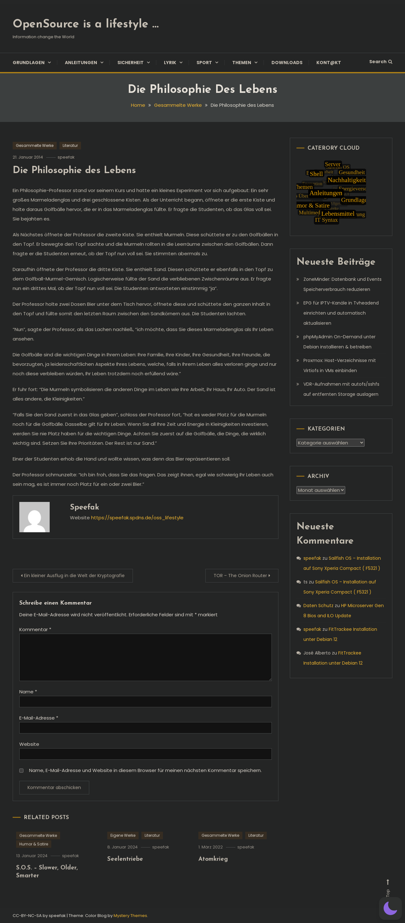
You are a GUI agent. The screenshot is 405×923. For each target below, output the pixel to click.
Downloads (286, 62)
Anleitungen (81, 62)
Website (29, 744)
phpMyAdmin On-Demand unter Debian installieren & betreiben (339, 342)
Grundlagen (29, 62)
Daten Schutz (318, 605)
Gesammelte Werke (34, 145)
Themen (241, 62)
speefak (66, 157)
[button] (390, 908)
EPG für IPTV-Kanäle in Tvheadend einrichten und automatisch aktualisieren (341, 313)
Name (28, 691)
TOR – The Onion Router (240, 575)
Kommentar (35, 629)
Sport (204, 62)
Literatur (70, 145)
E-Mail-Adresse (38, 718)
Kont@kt (328, 62)
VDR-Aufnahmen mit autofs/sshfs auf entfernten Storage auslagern (341, 389)
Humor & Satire (33, 854)
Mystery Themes (130, 916)
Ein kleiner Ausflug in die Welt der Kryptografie (74, 575)
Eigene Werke (122, 845)
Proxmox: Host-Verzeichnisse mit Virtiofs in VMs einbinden (339, 365)
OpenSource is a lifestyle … (86, 24)
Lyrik (170, 62)
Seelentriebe (125, 870)
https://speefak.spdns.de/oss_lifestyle (137, 517)
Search (380, 61)
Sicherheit (130, 62)
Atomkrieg (213, 870)
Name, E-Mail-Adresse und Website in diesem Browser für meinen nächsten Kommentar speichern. (145, 770)
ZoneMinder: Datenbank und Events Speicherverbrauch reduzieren (342, 284)
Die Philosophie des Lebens (74, 171)
